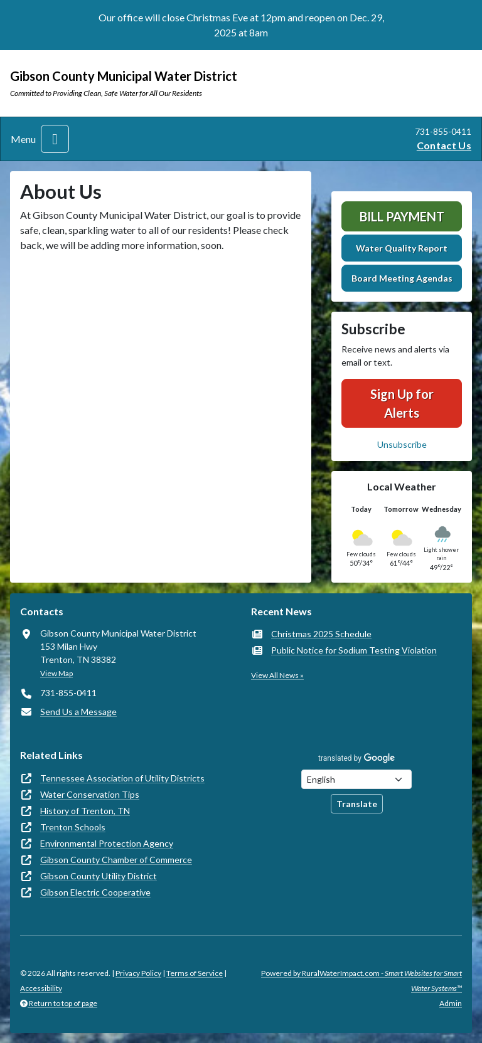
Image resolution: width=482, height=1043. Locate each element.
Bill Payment (402, 216)
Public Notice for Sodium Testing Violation (354, 650)
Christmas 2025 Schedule (321, 633)
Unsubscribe (402, 444)
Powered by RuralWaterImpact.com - (361, 980)
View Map (56, 673)
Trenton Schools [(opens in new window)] (72, 827)
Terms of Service (194, 973)
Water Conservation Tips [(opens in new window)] (89, 794)
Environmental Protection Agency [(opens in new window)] (106, 843)
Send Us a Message (78, 711)
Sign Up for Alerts (402, 403)
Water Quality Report (401, 248)
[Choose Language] (356, 779)
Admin (450, 1003)
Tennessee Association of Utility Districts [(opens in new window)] (122, 778)
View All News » (277, 675)
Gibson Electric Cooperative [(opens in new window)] (95, 892)
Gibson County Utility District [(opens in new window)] (98, 876)
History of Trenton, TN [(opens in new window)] (85, 810)
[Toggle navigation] (55, 139)
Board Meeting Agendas (402, 278)
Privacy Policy (138, 973)
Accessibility (41, 988)
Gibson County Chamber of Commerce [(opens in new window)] (116, 859)
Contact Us (444, 145)
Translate (356, 803)
